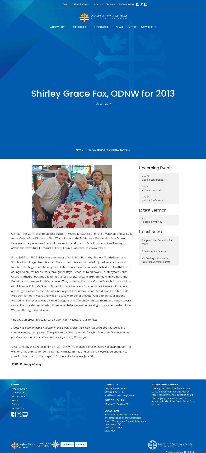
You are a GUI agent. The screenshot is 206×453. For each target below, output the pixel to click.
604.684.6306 (112, 388)
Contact (98, 4)
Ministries (81, 27)
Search (66, 4)
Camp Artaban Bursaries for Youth (156, 241)
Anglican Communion (48, 444)
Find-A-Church (82, 4)
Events (132, 27)
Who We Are (59, 27)
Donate (111, 4)
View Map (110, 430)
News (119, 27)
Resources (102, 27)
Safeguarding (126, 4)
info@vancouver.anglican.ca (120, 395)
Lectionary (67, 444)
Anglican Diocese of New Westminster (172, 443)
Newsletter (148, 27)
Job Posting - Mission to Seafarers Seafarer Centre (156, 259)
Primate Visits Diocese (154, 251)
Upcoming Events (156, 168)
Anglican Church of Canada (23, 445)
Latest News (150, 231)
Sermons (81, 444)
